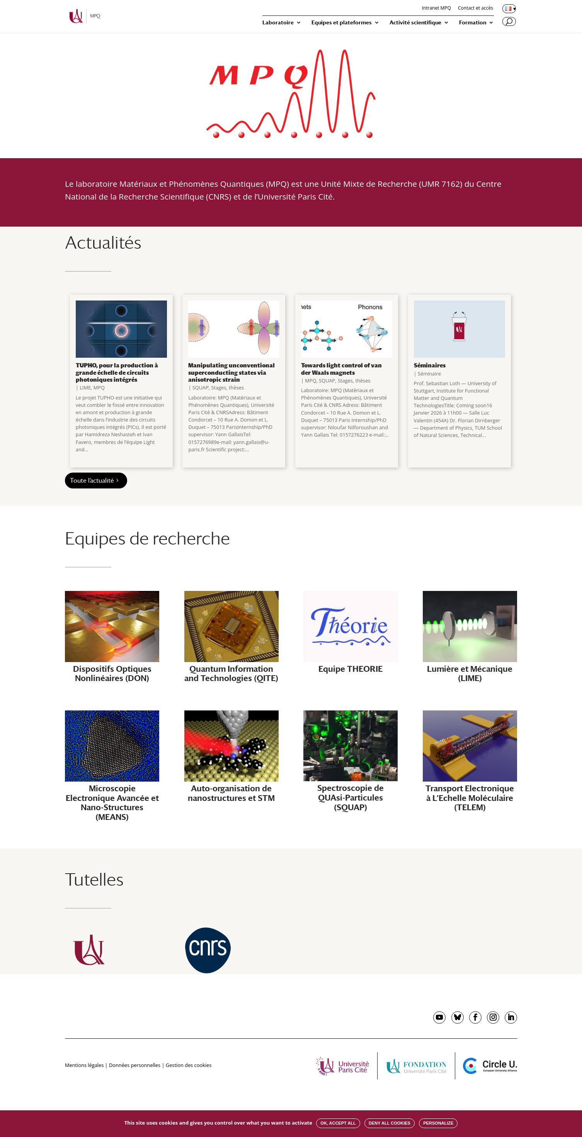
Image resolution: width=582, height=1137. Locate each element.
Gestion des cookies (188, 1065)
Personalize (438, 1123)
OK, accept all (338, 1123)
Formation (472, 23)
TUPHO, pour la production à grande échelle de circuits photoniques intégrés (117, 372)
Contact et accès (475, 8)
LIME (85, 387)
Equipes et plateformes (341, 23)
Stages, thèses (227, 387)
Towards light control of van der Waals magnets (341, 369)
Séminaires (430, 365)
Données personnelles (134, 1065)
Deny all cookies (389, 1123)
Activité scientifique (415, 23)
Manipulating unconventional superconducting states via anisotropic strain (231, 372)
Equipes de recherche (147, 538)
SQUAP (200, 387)
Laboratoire (278, 23)
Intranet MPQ (436, 8)
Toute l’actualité (92, 480)
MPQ (99, 387)
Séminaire (429, 373)
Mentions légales (84, 1065)
